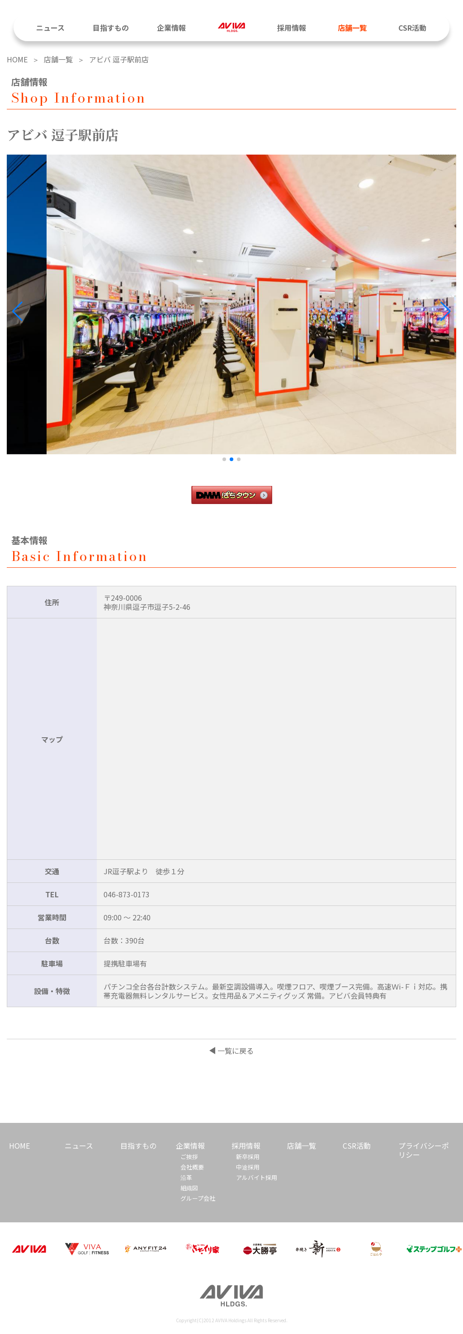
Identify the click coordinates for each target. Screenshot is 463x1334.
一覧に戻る (235, 1050)
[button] (445, 311)
